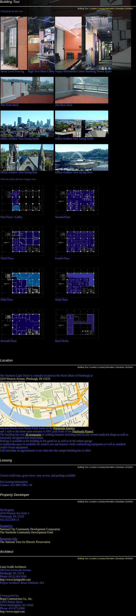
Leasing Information (106, 9)
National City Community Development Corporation (30, 529)
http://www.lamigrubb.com (15, 579)
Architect (129, 9)
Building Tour (83, 367)
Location (93, 9)
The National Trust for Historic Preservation (25, 541)
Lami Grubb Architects (13, 566)
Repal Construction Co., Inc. (16, 598)
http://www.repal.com (12, 611)
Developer (120, 9)
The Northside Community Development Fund (26, 532)
